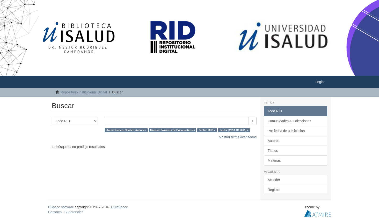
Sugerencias (73, 212)
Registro (274, 190)
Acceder (274, 180)
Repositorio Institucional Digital (84, 92)
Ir (252, 121)
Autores (273, 141)
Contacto (55, 212)
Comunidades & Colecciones (289, 121)
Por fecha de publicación (286, 131)
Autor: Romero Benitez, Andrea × (126, 130)
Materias (274, 160)
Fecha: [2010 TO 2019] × (233, 130)
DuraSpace (119, 207)
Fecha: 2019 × (207, 130)
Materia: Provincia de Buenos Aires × (172, 130)
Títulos (273, 151)
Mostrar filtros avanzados (237, 137)
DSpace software (61, 207)
